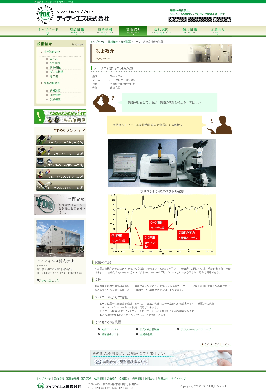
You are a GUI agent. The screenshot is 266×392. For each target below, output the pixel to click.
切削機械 (55, 67)
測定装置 (55, 94)
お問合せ (217, 31)
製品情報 (76, 31)
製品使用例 (72, 378)
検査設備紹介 (52, 83)
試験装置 (55, 99)
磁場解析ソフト (110, 334)
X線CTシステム (110, 329)
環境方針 (163, 378)
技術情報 (105, 31)
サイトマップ (178, 378)
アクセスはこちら (48, 280)
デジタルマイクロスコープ (196, 329)
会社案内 (161, 31)
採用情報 (189, 31)
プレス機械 (56, 71)
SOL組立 (55, 63)
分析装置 (55, 90)
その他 (54, 76)
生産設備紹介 (52, 51)
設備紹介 (133, 31)
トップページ (48, 31)
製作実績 (86, 378)
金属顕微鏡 (146, 334)
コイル (54, 58)
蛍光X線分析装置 (149, 329)
